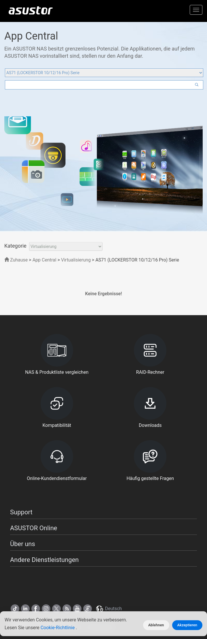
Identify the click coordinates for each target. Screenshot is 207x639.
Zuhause (16, 260)
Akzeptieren (187, 625)
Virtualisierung (76, 260)
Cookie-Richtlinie (58, 627)
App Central (44, 260)
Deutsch (108, 608)
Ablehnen (156, 625)
